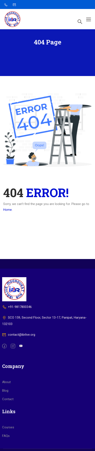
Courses (8, 427)
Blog (5, 390)
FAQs (6, 436)
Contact (8, 399)
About (6, 382)
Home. (7, 210)
